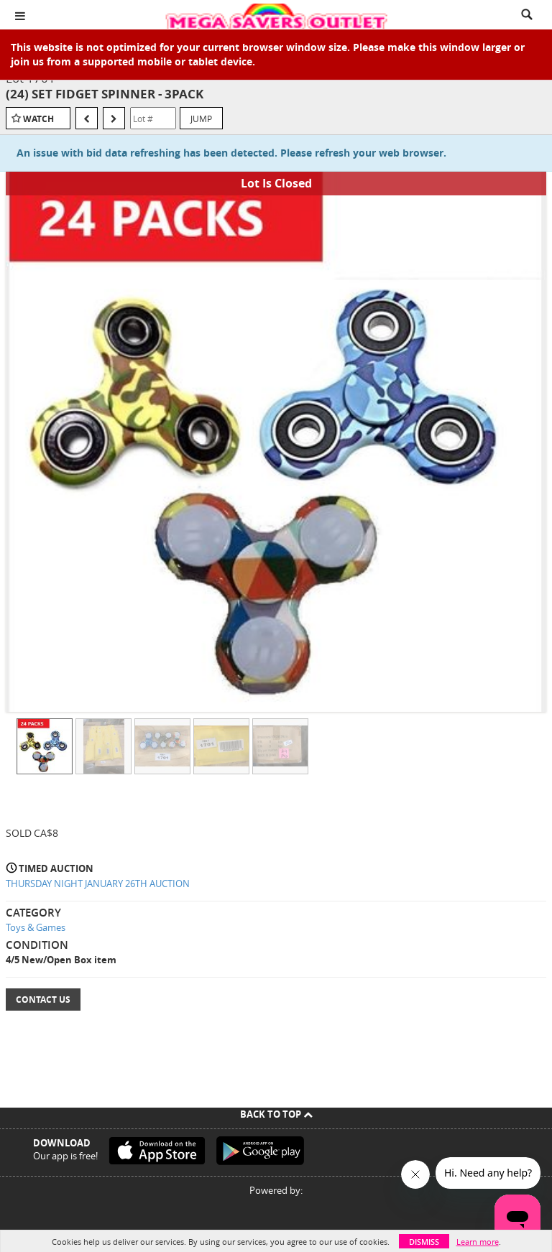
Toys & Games (35, 927)
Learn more (477, 1241)
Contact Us (43, 999)
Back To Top (276, 1114)
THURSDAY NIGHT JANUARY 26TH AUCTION (98, 883)
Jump (201, 118)
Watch (38, 119)
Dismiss (424, 1241)
